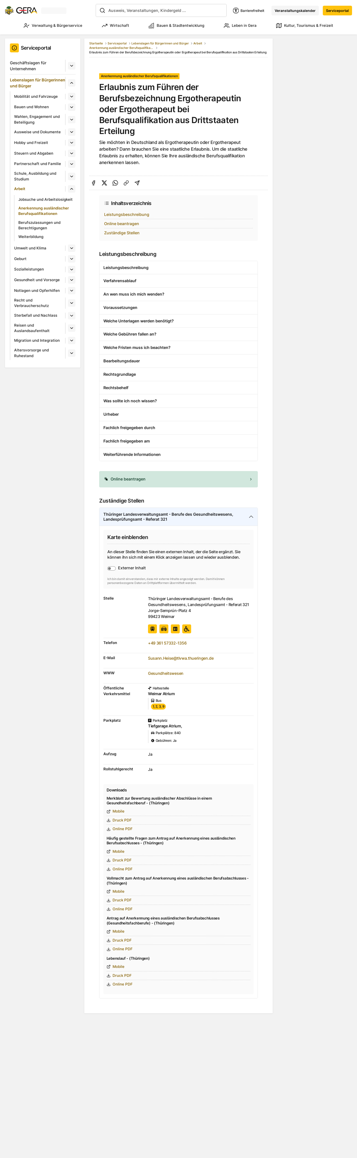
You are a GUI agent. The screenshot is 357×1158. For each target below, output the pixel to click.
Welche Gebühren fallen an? (129, 334)
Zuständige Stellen (122, 232)
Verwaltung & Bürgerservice (53, 25)
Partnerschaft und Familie (37, 163)
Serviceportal (337, 10)
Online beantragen (121, 223)
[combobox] (161, 10)
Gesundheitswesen (165, 673)
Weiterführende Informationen (132, 454)
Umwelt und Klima (30, 248)
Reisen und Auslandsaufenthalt (32, 328)
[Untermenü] (71, 65)
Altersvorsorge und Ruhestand (31, 353)
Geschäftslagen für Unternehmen (28, 65)
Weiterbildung (30, 236)
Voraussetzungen (120, 307)
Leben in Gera (240, 25)
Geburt (20, 258)
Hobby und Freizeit (31, 142)
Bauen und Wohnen (31, 106)
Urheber (111, 414)
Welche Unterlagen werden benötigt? (138, 320)
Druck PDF (119, 820)
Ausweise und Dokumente (37, 132)
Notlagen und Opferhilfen (37, 290)
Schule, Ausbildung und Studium (35, 176)
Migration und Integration (37, 340)
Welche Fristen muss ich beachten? (137, 347)
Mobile (115, 811)
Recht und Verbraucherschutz (31, 303)
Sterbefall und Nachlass (35, 315)
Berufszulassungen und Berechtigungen (39, 225)
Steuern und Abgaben (33, 153)
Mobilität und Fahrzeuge (36, 96)
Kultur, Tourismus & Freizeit (304, 25)
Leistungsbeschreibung (126, 214)
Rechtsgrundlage (119, 374)
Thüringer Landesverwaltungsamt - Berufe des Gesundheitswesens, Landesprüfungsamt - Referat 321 (168, 517)
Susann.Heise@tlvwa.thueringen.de (181, 658)
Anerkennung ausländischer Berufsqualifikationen (43, 211)
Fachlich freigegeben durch (129, 427)
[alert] (178, 479)
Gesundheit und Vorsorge (37, 279)
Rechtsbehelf (115, 387)
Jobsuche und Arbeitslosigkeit (45, 199)
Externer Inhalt (132, 567)
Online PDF (120, 828)
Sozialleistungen (29, 269)
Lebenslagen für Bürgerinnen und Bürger (37, 82)
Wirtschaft (115, 25)
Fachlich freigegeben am (126, 441)
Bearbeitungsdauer (121, 360)
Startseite (96, 43)
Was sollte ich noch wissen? (130, 400)
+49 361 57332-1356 (167, 643)
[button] (178, 479)
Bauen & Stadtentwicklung (176, 25)
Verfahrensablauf (119, 280)
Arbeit (19, 188)
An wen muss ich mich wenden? (133, 294)
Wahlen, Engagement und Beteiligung (37, 119)
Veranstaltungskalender (295, 10)
